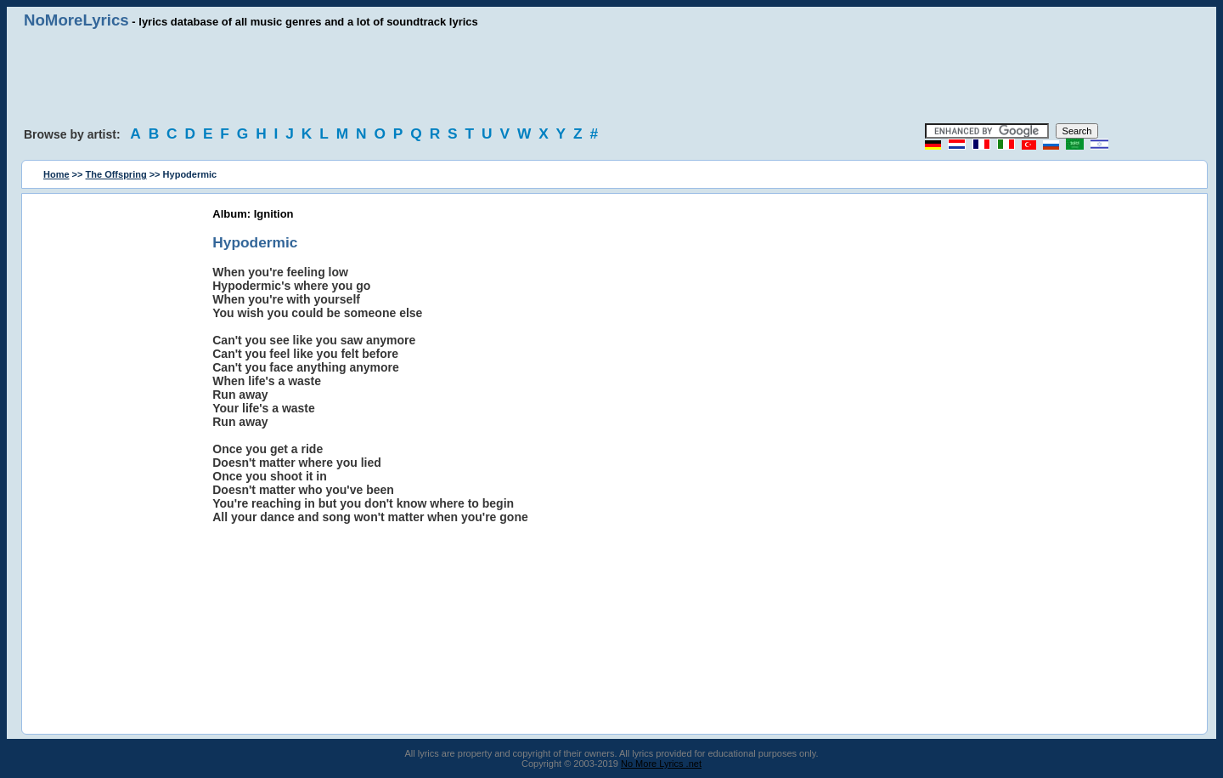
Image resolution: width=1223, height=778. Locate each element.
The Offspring (116, 174)
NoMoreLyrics (76, 20)
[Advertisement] (611, 76)
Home (56, 174)
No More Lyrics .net (661, 763)
